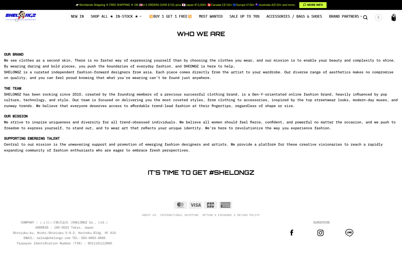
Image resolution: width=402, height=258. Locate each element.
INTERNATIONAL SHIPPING (179, 215)
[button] (365, 17)
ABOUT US (149, 215)
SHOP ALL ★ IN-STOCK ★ (116, 16)
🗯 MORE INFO (313, 5)
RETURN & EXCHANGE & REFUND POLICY (231, 215)
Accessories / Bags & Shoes (294, 16)
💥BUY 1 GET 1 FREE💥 (170, 16)
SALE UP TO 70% (244, 16)
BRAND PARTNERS (345, 16)
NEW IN (77, 16)
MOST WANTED (211, 16)
